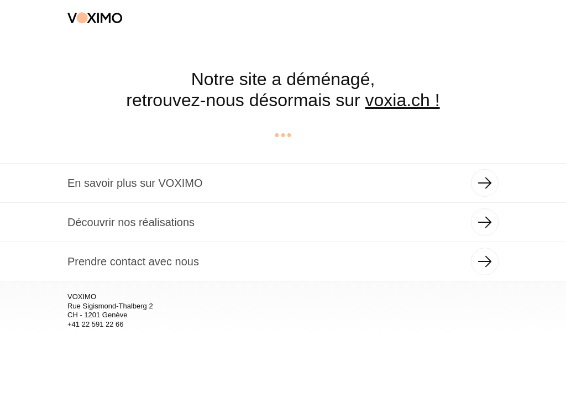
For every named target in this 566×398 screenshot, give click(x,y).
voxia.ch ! (402, 100)
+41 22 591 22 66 (95, 324)
